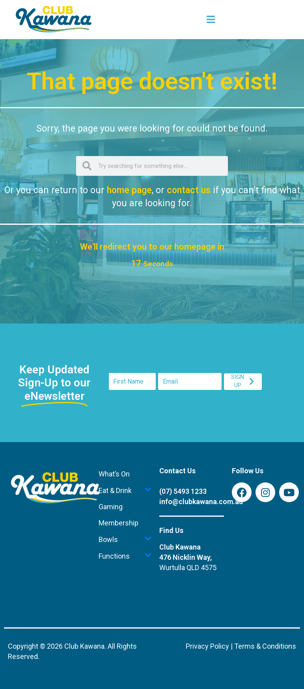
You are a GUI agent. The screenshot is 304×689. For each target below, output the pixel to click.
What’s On (114, 474)
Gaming (111, 507)
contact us (189, 190)
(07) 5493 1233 (183, 491)
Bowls (125, 539)
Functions (125, 556)
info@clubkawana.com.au (201, 501)
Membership (118, 523)
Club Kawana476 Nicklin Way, (187, 557)
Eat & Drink (125, 490)
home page (129, 190)
